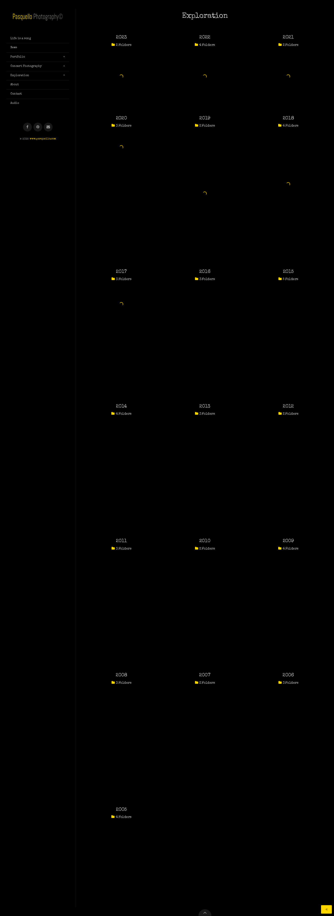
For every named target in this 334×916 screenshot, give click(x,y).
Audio (14, 103)
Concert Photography (26, 66)
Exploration (19, 75)
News (13, 47)
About (14, 84)
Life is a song (20, 38)
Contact (16, 93)
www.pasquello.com (43, 139)
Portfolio (17, 56)
